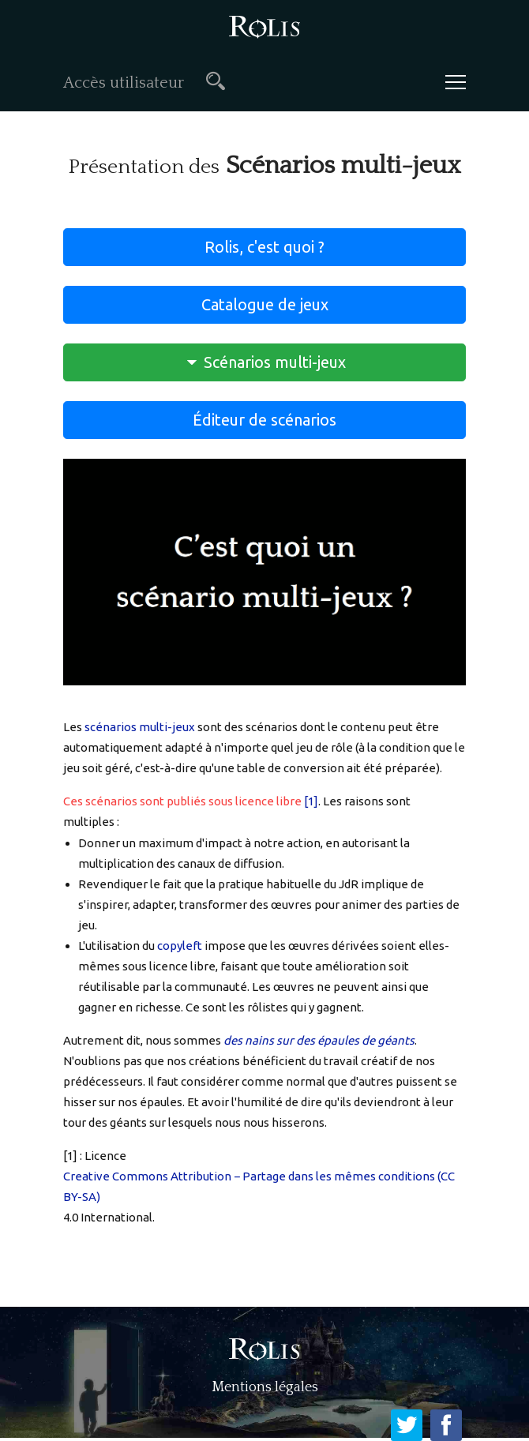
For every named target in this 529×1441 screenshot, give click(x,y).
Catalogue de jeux (264, 304)
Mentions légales (265, 1387)
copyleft (179, 945)
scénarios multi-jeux (139, 727)
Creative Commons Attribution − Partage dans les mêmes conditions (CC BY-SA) (259, 1186)
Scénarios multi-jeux (265, 362)
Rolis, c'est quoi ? (264, 247)
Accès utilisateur (123, 83)
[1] (311, 801)
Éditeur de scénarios (264, 420)
